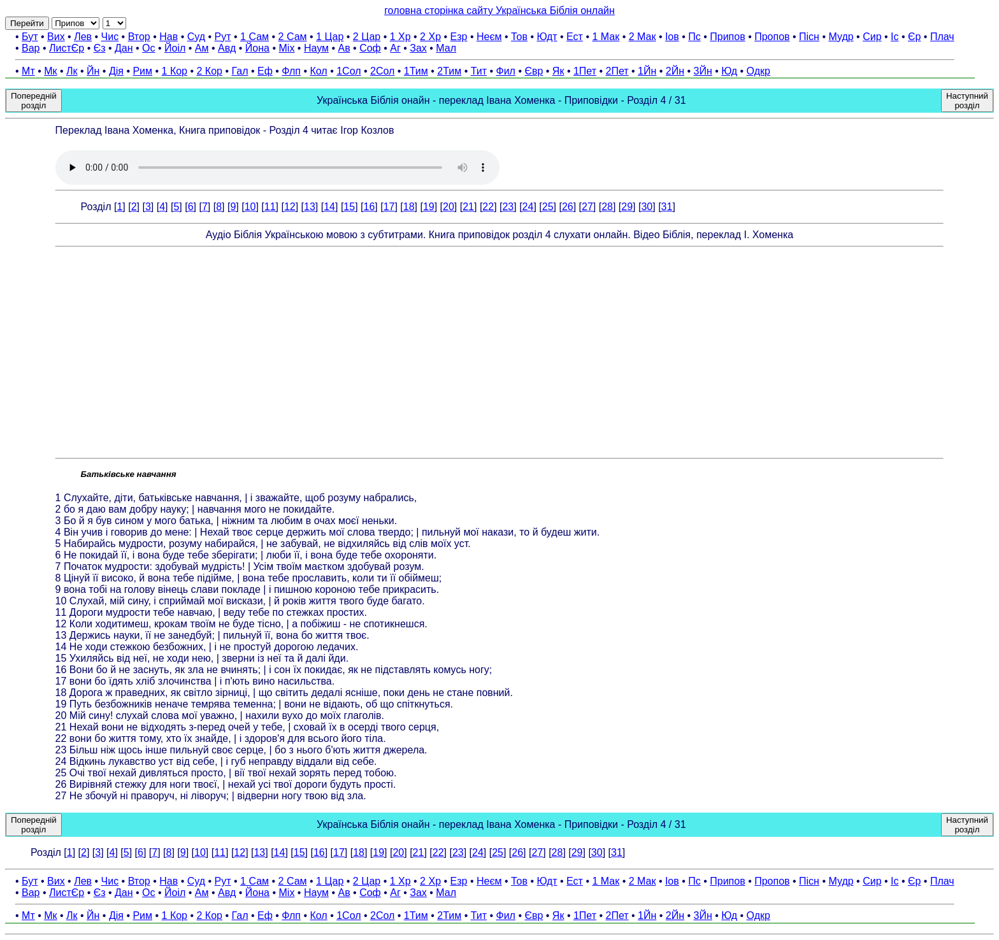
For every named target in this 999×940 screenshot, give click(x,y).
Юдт (546, 36)
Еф (265, 71)
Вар (31, 48)
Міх (287, 48)
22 (488, 206)
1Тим (416, 71)
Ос (148, 48)
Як (558, 71)
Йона (257, 48)
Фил (505, 71)
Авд (227, 48)
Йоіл (174, 48)
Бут (30, 36)
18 (409, 206)
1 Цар (329, 36)
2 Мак (642, 36)
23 (508, 206)
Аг (395, 48)
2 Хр (430, 36)
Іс (894, 36)
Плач (942, 36)
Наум (316, 48)
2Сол (382, 71)
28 (607, 206)
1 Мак (605, 36)
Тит (479, 71)
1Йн (647, 71)
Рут (223, 36)
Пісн (809, 36)
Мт (28, 71)
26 (567, 206)
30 (646, 206)
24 (528, 206)
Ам (202, 48)
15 (349, 206)
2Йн (675, 71)
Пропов (771, 36)
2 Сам (292, 36)
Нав (168, 36)
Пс (694, 36)
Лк (72, 71)
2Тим (449, 71)
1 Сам (254, 36)
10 (250, 206)
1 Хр (400, 36)
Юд (729, 71)
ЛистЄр (66, 48)
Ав (344, 48)
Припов (727, 36)
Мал (446, 48)
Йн (93, 71)
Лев (83, 36)
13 (309, 206)
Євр (533, 71)
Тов (519, 36)
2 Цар (366, 36)
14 (329, 206)
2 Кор (209, 71)
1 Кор (174, 71)
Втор (139, 36)
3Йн (703, 71)
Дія (116, 71)
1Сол (348, 71)
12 (290, 206)
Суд (196, 36)
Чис (110, 36)
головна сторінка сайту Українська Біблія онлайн (499, 10)
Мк (50, 71)
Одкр (758, 71)
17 (389, 206)
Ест (574, 36)
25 (548, 206)
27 (587, 206)
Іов (672, 36)
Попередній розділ (34, 100)
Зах (418, 48)
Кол (318, 71)
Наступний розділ (967, 100)
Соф (370, 48)
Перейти (27, 23)
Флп (291, 71)
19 (429, 206)
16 (369, 206)
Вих (56, 36)
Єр (914, 36)
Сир (872, 36)
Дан (124, 48)
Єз (100, 48)
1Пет (584, 71)
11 (270, 206)
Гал (239, 71)
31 (667, 206)
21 (468, 206)
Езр (459, 36)
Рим (142, 71)
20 (448, 206)
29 (627, 206)
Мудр (840, 36)
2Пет (617, 71)
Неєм (489, 36)
